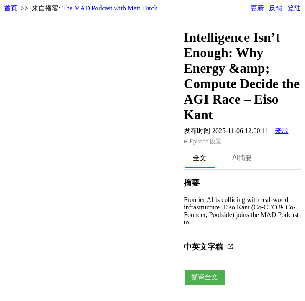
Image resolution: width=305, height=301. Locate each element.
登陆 (294, 8)
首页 (11, 8)
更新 (257, 8)
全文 (199, 157)
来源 (281, 130)
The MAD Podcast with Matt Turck (110, 8)
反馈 (275, 8)
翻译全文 (204, 277)
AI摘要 (242, 157)
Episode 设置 (205, 141)
